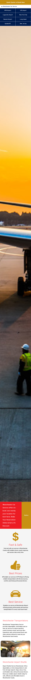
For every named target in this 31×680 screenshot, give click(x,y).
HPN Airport (7, 10)
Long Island (23, 19)
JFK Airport (23, 10)
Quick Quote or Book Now (15, 2)
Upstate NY (8, 23)
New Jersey (23, 23)
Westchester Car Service (10, 6)
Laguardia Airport (8, 15)
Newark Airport (7, 19)
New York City (23, 15)
